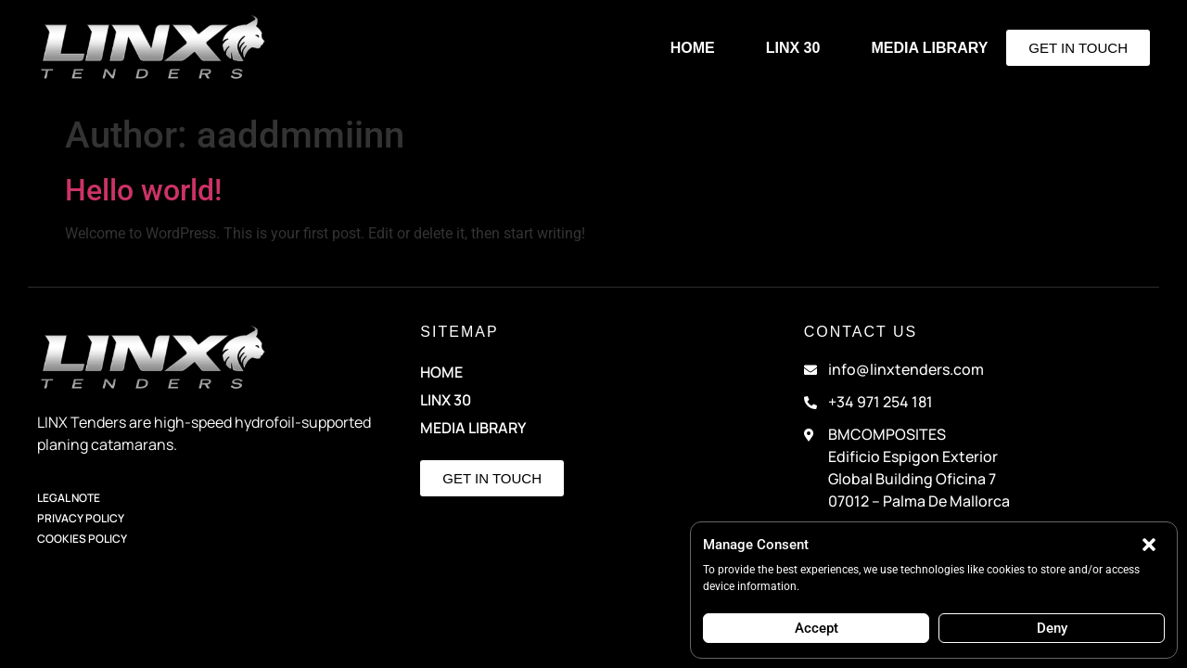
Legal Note (68, 498)
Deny (1052, 628)
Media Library (929, 48)
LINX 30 (793, 48)
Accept (816, 628)
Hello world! (143, 190)
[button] (1149, 544)
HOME (692, 48)
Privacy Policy (80, 518)
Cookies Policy (82, 538)
